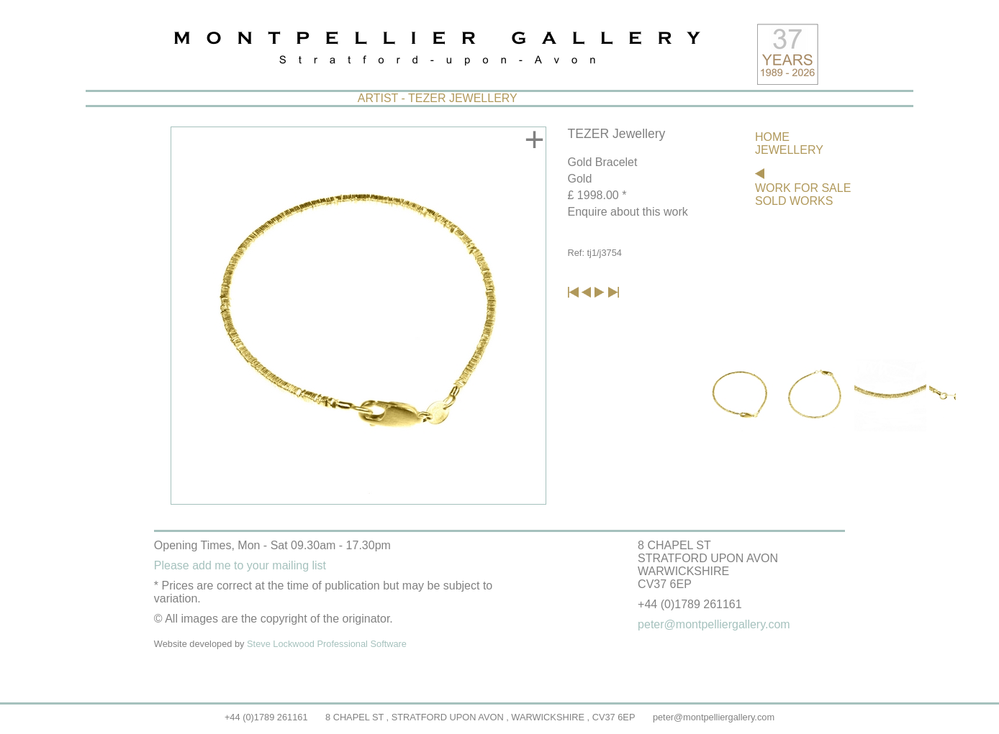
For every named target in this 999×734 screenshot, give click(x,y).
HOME (772, 137)
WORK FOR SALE (803, 188)
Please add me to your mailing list (240, 565)
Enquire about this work (628, 212)
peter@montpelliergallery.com (713, 717)
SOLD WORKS (794, 201)
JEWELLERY (789, 150)
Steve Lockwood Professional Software (327, 643)
